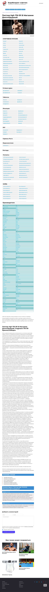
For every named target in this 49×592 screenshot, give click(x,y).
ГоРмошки (19, 9)
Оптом (3, 586)
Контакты (41, 3)
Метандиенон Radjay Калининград (23, 555)
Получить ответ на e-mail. (9, 529)
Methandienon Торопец (7, 574)
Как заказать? (4, 582)
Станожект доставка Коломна (9, 478)
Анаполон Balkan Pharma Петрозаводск (24, 569)
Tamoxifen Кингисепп (8, 477)
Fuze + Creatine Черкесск (9, 480)
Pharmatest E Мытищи (8, 481)
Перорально (12, 9)
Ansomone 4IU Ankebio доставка (10, 482)
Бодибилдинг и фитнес (17, 3)
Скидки (3, 585)
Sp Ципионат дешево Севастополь (11, 484)
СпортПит (7, 9)
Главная (4, 12)
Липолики (23, 9)
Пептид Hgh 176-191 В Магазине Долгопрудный (12, 12)
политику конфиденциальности (14, 527)
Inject (16, 9)
